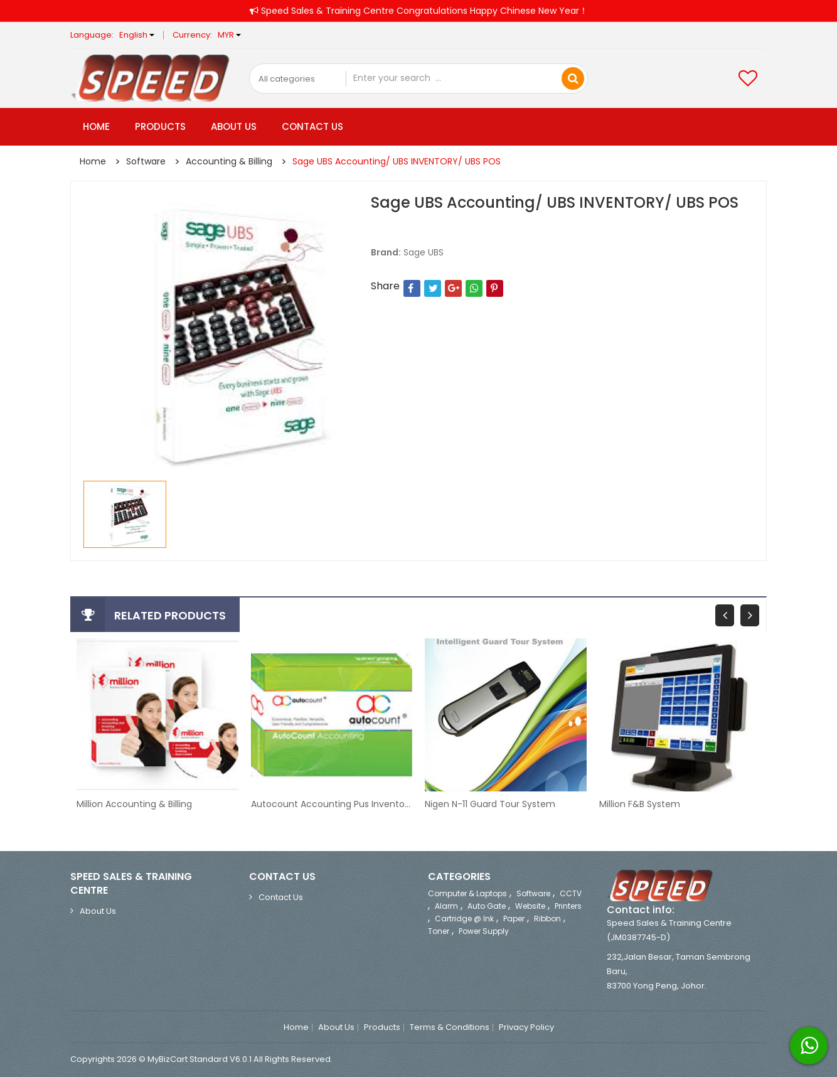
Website (530, 906)
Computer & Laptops (467, 893)
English (136, 35)
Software (146, 161)
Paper (514, 918)
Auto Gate (486, 906)
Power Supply (484, 931)
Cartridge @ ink (464, 918)
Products (160, 126)
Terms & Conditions (449, 1027)
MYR (229, 35)
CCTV (571, 893)
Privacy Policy (526, 1027)
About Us (234, 126)
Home (96, 126)
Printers (568, 906)
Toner (438, 931)
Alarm (446, 906)
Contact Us (312, 126)
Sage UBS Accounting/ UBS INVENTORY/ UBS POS (396, 161)
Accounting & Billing (229, 161)
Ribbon (547, 918)
